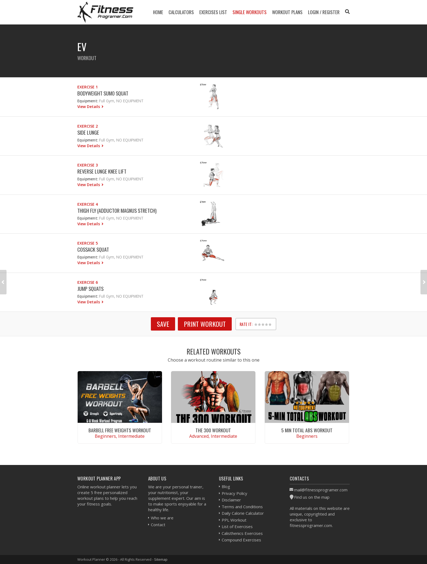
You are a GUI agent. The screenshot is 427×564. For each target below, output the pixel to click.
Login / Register (324, 12)
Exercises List (213, 12)
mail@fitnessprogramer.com (320, 489)
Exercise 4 (87, 204)
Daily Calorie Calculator (243, 513)
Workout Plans (287, 12)
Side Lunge (88, 132)
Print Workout (205, 324)
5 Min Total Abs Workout (307, 430)
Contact (158, 524)
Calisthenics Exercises (242, 533)
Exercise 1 (87, 87)
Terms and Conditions (242, 506)
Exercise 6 (87, 282)
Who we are (162, 517)
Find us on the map (312, 497)
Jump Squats (90, 288)
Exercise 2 (87, 126)
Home (158, 12)
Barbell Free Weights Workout (120, 430)
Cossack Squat (93, 249)
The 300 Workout (213, 430)
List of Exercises (237, 526)
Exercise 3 (87, 165)
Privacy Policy (234, 493)
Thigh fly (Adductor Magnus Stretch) (117, 210)
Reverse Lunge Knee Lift (101, 171)
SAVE (163, 324)
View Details (89, 106)
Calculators (181, 12)
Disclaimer (231, 500)
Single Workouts (250, 12)
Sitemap (160, 559)
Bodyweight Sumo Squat (102, 93)
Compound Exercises (241, 540)
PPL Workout (234, 520)
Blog (226, 486)
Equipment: (87, 100)
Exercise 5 (87, 243)
